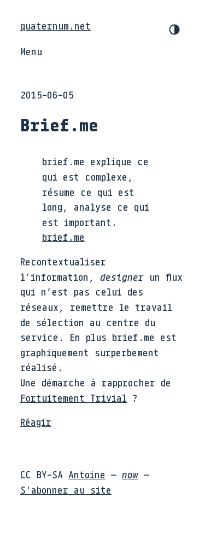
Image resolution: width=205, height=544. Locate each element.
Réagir (35, 422)
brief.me (63, 237)
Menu (31, 51)
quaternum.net (55, 26)
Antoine (87, 474)
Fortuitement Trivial (73, 398)
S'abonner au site (66, 490)
